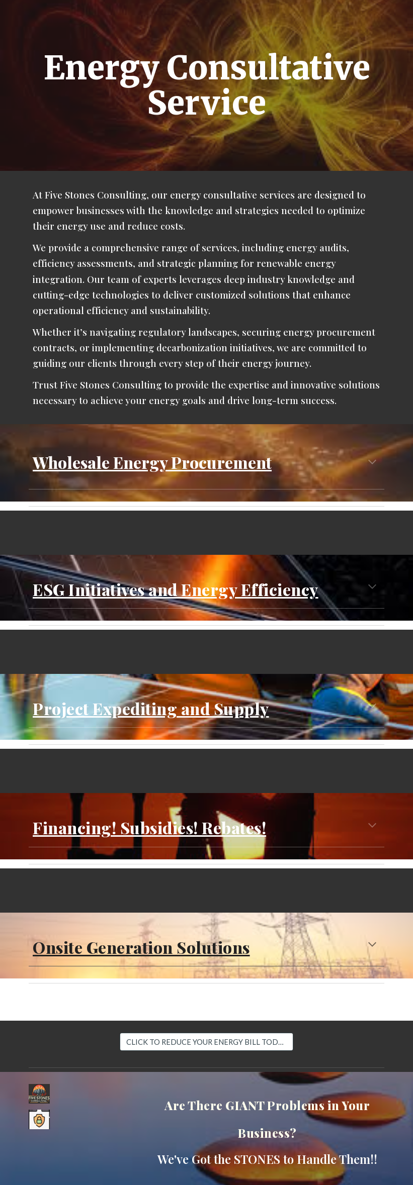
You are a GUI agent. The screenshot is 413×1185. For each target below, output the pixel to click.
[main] (206, 85)
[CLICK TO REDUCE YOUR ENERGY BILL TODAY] (206, 1041)
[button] (372, 463)
